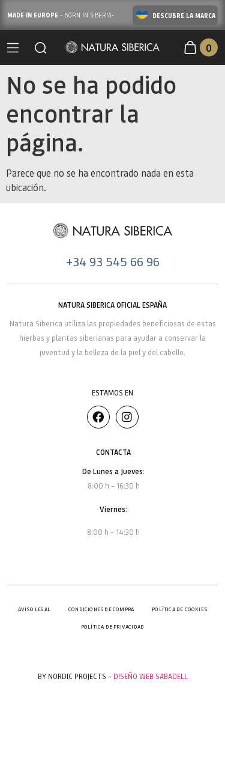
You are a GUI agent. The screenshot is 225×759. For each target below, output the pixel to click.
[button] (40, 47)
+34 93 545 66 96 (113, 261)
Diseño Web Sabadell (150, 676)
